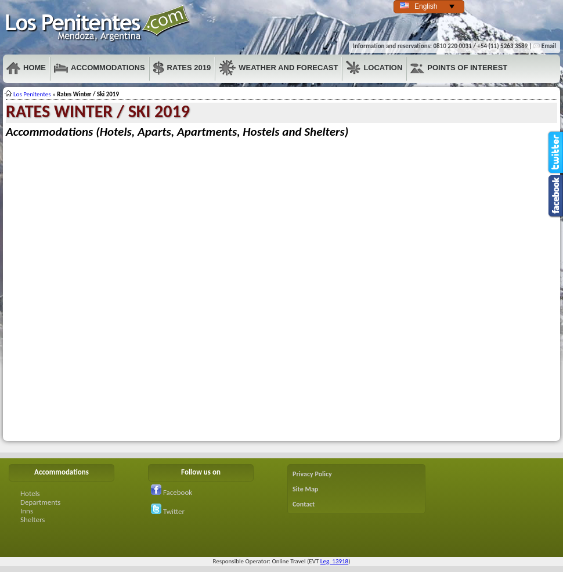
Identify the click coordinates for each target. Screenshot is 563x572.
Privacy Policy (312, 474)
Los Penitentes (32, 94)
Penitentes (98, 23)
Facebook (171, 492)
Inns (26, 510)
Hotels (30, 493)
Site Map (305, 489)
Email (544, 46)
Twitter (168, 511)
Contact (304, 504)
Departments (40, 502)
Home (26, 68)
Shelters (32, 519)
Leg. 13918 (334, 561)
